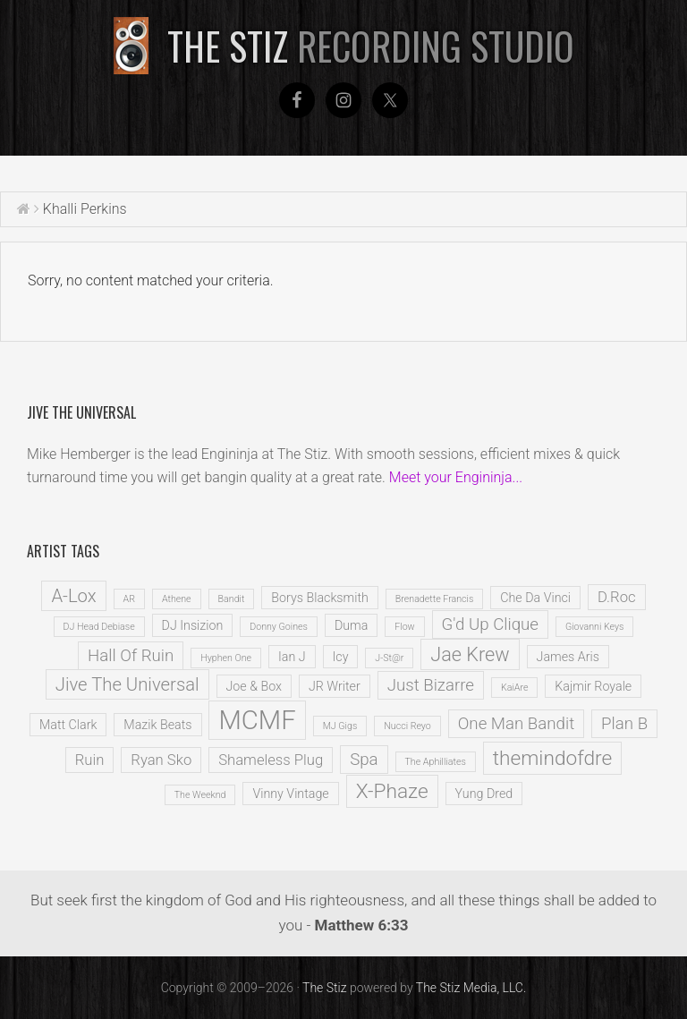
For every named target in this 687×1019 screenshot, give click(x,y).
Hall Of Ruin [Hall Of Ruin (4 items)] (131, 656)
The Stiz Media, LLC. (471, 988)
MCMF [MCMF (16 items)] (256, 720)
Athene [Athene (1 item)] (176, 599)
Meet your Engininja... (455, 477)
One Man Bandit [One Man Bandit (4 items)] (516, 724)
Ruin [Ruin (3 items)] (90, 760)
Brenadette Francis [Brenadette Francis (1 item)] (434, 599)
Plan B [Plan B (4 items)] (624, 724)
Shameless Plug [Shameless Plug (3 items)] (270, 760)
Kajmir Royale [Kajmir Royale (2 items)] (593, 686)
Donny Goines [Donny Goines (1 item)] (279, 627)
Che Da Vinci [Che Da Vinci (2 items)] (535, 597)
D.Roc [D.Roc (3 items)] (617, 597)
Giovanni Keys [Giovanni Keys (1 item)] (594, 627)
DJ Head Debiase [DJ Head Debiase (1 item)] (99, 627)
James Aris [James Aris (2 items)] (568, 657)
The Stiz (370, 45)
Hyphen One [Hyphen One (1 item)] (225, 658)
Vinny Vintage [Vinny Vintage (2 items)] (290, 793)
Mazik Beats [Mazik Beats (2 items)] (157, 725)
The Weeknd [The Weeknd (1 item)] (200, 795)
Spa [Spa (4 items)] (363, 759)
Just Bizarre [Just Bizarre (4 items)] (430, 685)
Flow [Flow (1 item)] (404, 627)
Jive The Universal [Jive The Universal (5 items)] (127, 684)
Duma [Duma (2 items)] (351, 625)
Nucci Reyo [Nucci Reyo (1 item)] (407, 726)
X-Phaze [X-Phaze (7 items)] (392, 791)
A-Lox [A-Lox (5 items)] (73, 596)
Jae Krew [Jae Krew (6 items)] (469, 654)
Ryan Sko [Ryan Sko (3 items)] (161, 760)
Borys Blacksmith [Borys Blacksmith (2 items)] (320, 597)
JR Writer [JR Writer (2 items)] (334, 686)
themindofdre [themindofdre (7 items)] (553, 758)
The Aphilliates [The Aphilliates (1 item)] (435, 762)
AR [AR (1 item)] (129, 599)
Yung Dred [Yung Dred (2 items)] (484, 793)
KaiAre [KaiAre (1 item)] (514, 687)
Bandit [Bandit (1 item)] (231, 599)
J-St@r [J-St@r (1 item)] (389, 658)
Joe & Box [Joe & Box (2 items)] (254, 686)
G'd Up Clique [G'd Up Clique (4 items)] (490, 624)
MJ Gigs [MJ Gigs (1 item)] (340, 726)
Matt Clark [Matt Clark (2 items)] (68, 725)
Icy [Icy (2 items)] (341, 657)
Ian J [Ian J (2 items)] (292, 657)
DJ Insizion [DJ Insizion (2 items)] (193, 625)
